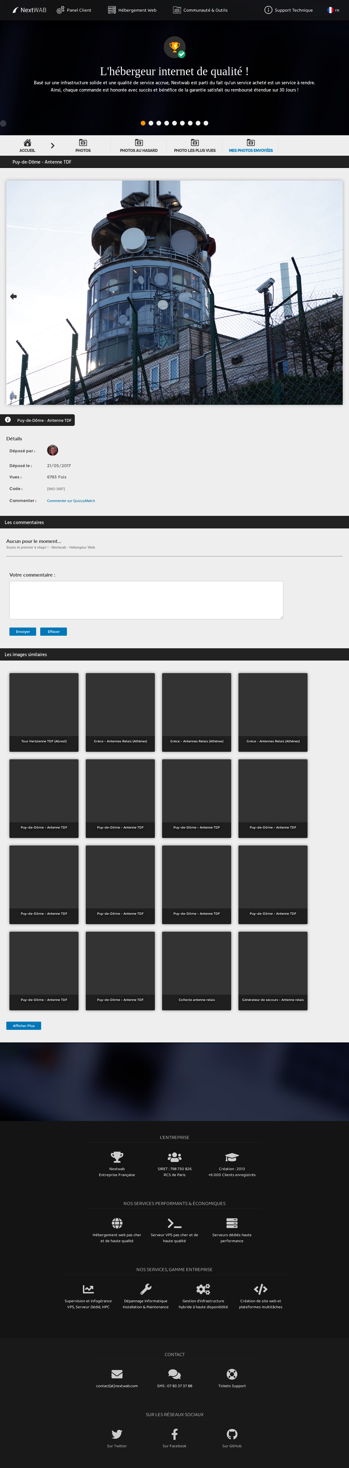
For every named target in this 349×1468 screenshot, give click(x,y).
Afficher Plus (24, 1026)
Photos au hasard (139, 145)
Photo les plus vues (194, 145)
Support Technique (288, 10)
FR (333, 10)
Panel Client (74, 10)
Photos (82, 145)
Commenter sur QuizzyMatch (71, 500)
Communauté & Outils (200, 10)
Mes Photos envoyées (251, 145)
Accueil (27, 145)
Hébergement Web (132, 10)
